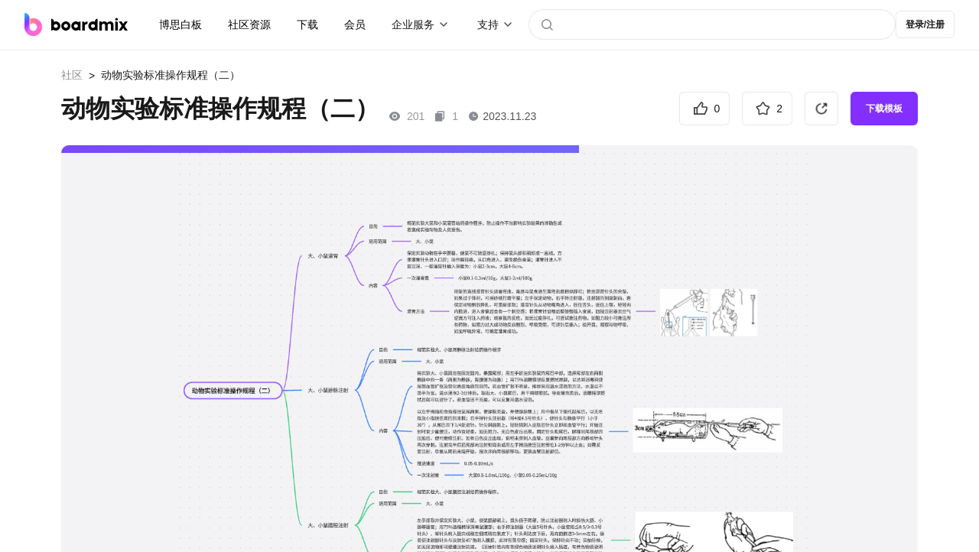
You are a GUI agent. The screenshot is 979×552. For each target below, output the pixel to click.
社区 (72, 75)
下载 (307, 24)
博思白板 (180, 24)
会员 (355, 24)
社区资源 (249, 24)
